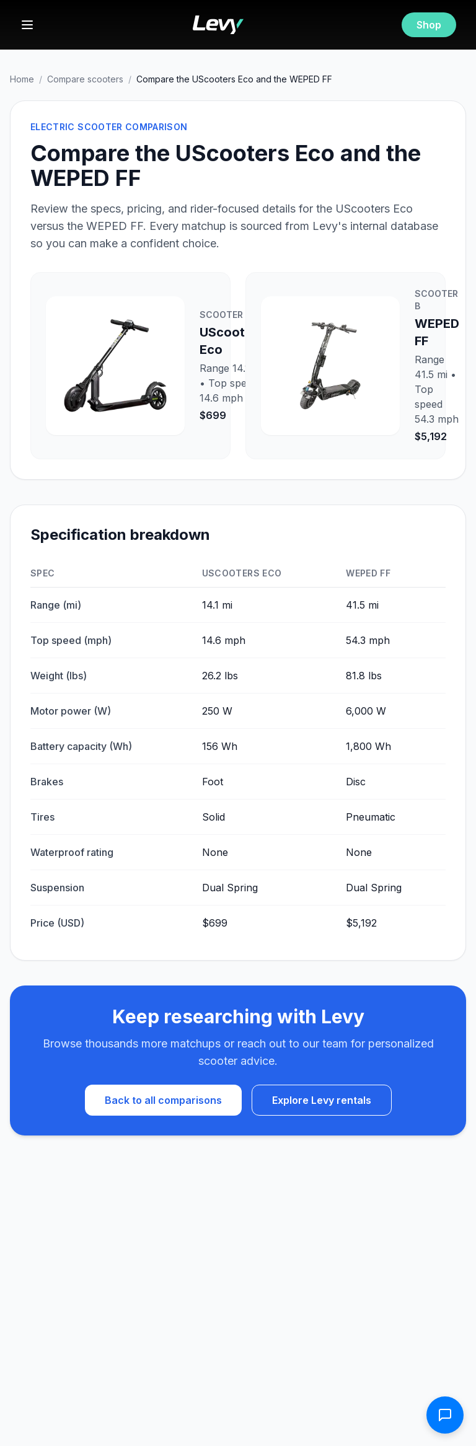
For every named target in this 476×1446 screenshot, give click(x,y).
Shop (428, 25)
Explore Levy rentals (321, 1100)
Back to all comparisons (163, 1100)
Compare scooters (85, 79)
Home (22, 79)
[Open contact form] (445, 1415)
